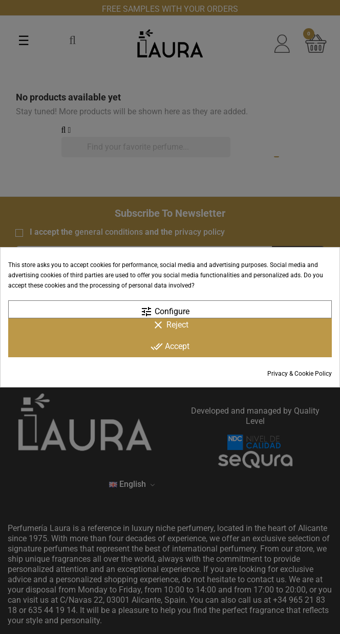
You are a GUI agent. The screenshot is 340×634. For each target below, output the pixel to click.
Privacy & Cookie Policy (299, 373)
